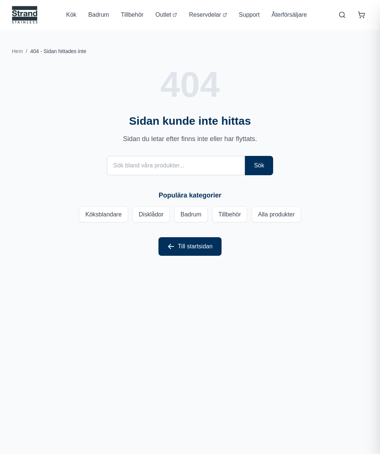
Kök (71, 15)
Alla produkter (276, 214)
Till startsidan (190, 246)
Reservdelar (208, 15)
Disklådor (151, 214)
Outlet (166, 15)
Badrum (98, 15)
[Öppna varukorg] (361, 15)
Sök (259, 165)
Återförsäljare (289, 15)
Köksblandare (103, 214)
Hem (17, 51)
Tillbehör (132, 15)
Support (249, 15)
